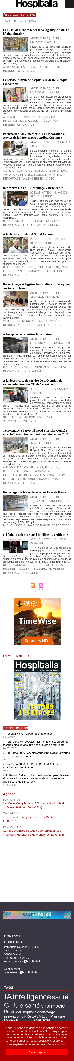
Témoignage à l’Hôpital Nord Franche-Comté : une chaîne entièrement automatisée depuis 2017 (36, 432)
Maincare (57, 1016)
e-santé (30, 1005)
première (58, 67)
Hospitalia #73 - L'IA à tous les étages (29, 733)
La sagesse (29, 121)
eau (19, 1012)
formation (26, 117)
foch (32, 565)
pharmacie (52, 1006)
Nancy (34, 271)
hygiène (43, 117)
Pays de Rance (38, 526)
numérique (57, 569)
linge (58, 221)
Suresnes (30, 573)
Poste (9, 1011)
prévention (49, 121)
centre (27, 1020)
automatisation (15, 467)
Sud (25, 275)
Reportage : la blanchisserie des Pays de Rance (35, 492)
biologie (40, 171)
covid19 (41, 321)
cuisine (25, 367)
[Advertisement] (37, 871)
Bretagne (11, 367)
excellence (37, 175)
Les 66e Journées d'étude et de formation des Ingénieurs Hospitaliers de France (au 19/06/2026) (34, 833)
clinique (9, 117)
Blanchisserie (14, 267)
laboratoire (43, 471)
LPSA (36, 1016)
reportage (25, 71)
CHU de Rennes (22, 321)
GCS (30, 221)
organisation (51, 271)
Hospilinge (43, 221)
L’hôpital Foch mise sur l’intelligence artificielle (35, 534)
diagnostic (17, 175)
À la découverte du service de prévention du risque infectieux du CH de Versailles (33, 382)
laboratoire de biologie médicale (30, 475)
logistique (19, 67)
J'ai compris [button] (37, 1052)
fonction (51, 267)
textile (28, 225)
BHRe (26, 1016)
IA (61, 565)
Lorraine (20, 271)
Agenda (9, 794)
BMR (37, 1020)
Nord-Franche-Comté (45, 479)
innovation (12, 1016)
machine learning (33, 569)
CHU (6, 67)
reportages (12, 371)
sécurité (55, 325)
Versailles (11, 421)
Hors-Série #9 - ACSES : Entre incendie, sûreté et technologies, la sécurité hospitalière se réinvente (35, 743)
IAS (53, 117)
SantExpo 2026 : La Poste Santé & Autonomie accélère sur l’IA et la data (33, 765)
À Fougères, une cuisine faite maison (27, 334)
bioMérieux (58, 171)
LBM (62, 475)
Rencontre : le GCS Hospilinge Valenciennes (33, 188)
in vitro (55, 175)
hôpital (28, 1012)
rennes (9, 71)
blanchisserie (14, 221)
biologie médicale (17, 471)
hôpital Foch (47, 565)
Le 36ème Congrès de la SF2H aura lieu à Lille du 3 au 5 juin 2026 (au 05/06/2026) (35, 805)
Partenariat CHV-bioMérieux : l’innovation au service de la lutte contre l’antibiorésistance (35, 135)
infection (10, 121)
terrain (28, 483)
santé (41, 325)
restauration (35, 371)
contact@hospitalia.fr (27, 962)
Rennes (9, 325)
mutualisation (14, 479)
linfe (7, 271)
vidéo (50, 179)
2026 (46, 1020)
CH (5, 175)
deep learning (14, 565)
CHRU (31, 267)
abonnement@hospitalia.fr (20, 973)
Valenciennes (33, 179)
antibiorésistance (17, 171)
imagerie (10, 569)
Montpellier (13, 1020)
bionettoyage (44, 1012)
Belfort (36, 467)
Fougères (41, 367)
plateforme (39, 67)
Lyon (45, 1016)
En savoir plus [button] (56, 1044)
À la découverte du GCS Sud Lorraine (29, 234)
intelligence (32, 997)
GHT (6, 417)
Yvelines (29, 421)
